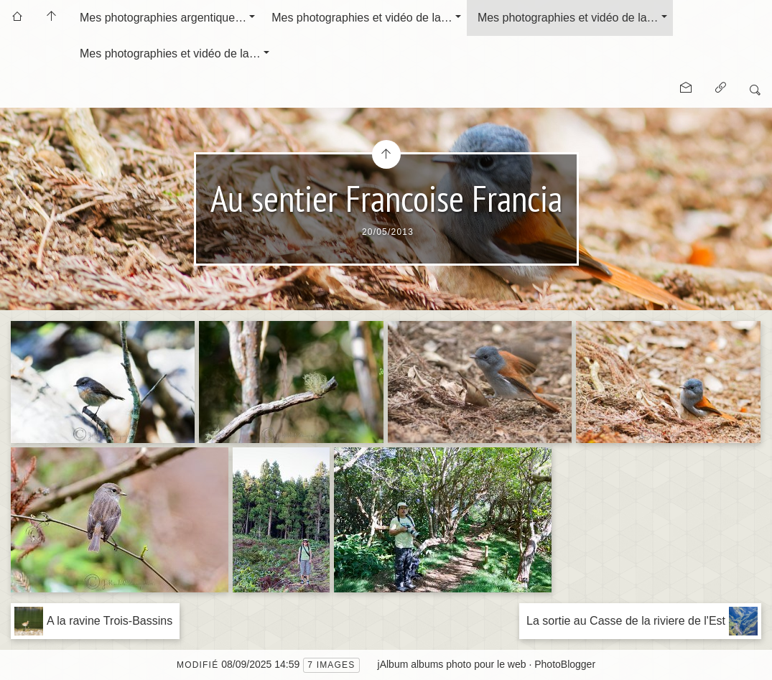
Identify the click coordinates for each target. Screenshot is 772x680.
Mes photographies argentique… (163, 17)
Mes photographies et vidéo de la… (361, 17)
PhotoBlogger (564, 664)
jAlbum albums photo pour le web (452, 664)
